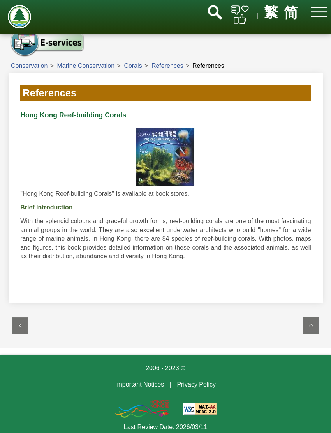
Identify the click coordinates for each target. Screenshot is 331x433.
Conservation (29, 65)
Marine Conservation (86, 65)
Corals (133, 65)
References (167, 65)
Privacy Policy (196, 384)
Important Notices (139, 384)
